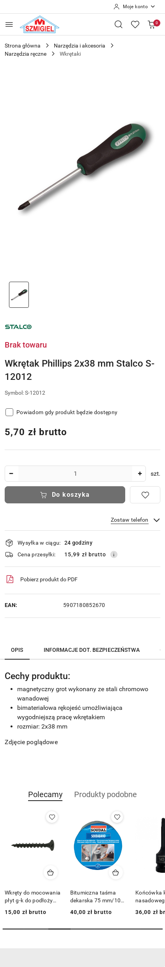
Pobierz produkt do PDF (41, 579)
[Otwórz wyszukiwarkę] (118, 24)
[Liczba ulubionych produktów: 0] (135, 24)
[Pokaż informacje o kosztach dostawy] (114, 554)
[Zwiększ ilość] (139, 473)
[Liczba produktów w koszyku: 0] (151, 24)
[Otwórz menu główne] (9, 24)
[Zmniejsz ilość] (11, 473)
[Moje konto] (135, 6)
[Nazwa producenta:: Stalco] (18, 326)
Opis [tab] (17, 650)
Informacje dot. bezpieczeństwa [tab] (92, 650)
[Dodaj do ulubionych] (145, 494)
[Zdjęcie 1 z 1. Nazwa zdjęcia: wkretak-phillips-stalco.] (19, 295)
